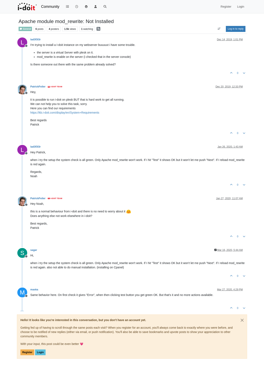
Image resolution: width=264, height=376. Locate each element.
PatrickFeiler (38, 86)
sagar (33, 250)
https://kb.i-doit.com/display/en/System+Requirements (64, 112)
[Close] (242, 320)
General (25, 29)
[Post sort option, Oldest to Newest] (219, 29)
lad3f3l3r (35, 39)
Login (40, 352)
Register (27, 352)
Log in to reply (236, 28)
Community (50, 7)
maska (34, 289)
